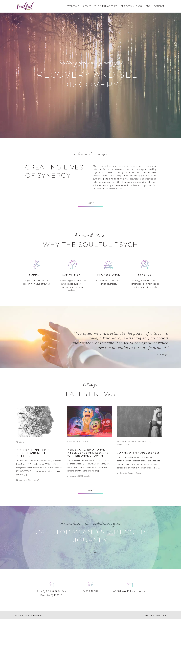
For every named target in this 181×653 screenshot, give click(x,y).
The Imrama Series (106, 6)
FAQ (148, 6)
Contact (159, 6)
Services (126, 6)
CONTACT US (90, 552)
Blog (138, 6)
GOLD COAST (161, 615)
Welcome (73, 6)
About (87, 6)
